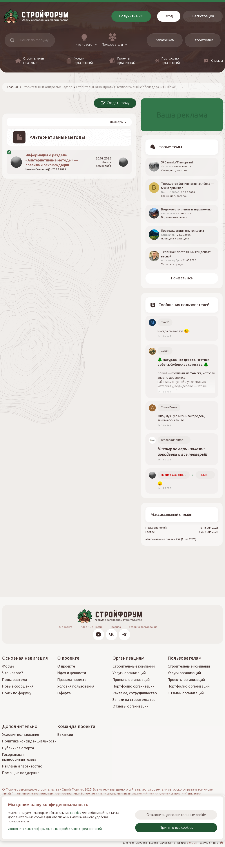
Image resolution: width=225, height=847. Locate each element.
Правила (115, 626)
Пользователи (112, 45)
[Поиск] (37, 40)
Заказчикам (164, 40)
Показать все (182, 278)
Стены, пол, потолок (174, 170)
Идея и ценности (91, 626)
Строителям (202, 40)
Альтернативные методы (57, 137)
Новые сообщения (17, 686)
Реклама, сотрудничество (134, 693)
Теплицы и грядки (172, 264)
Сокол (165, 350)
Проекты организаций (122, 61)
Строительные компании (30, 61)
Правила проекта (72, 680)
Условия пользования (143, 626)
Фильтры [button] (116, 122)
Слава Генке (169, 407)
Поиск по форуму (16, 693)
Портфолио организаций (167, 61)
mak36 (165, 322)
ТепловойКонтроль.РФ (176, 440)
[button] (96, 40)
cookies (75, 813)
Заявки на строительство (134, 700)
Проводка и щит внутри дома (182, 231)
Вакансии (65, 735)
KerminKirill (168, 234)
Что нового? (12, 673)
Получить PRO (131, 16)
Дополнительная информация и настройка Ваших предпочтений (55, 829)
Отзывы (213, 60)
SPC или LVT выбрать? (177, 162)
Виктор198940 (170, 192)
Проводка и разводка (175, 238)
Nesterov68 (168, 213)
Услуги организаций (79, 61)
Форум (8, 666)
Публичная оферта (18, 748)
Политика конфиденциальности (29, 741)
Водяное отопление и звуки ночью (186, 209)
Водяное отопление (174, 217)
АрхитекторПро (171, 260)
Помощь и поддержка (21, 773)
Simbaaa (166, 166)
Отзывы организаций (130, 706)
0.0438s (191, 842)
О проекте (65, 626)
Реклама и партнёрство (22, 766)
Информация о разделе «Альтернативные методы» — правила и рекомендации (51, 160)
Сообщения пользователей (183, 304)
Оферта (64, 693)
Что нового (84, 45)
